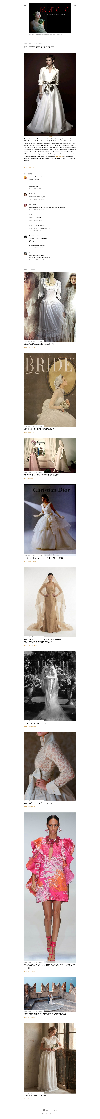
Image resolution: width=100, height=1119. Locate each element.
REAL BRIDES (57, 35)
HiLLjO (31, 204)
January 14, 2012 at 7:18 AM (36, 259)
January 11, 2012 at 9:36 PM (36, 230)
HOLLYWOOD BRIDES (35, 723)
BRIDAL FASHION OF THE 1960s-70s (41, 475)
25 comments (31, 971)
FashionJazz (33, 194)
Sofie (31, 215)
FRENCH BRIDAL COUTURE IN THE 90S (43, 558)
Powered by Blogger (50, 1110)
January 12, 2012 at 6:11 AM (36, 247)
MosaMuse (32, 236)
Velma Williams (34, 177)
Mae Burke (55, 1113)
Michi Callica (59, 156)
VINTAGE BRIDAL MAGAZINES (39, 429)
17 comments (31, 806)
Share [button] (25, 167)
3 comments (31, 478)
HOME (31, 35)
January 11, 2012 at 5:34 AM (36, 188)
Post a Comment (29, 264)
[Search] (75, 5)
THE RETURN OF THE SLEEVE (39, 803)
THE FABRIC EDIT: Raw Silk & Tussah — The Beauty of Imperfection (47, 641)
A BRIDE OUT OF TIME (35, 1095)
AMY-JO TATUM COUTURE (43, 35)
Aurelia (31, 253)
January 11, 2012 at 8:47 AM (36, 209)
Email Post (31, 167)
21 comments (31, 432)
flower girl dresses (35, 225)
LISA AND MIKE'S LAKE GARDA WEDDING (45, 1014)
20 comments (32, 561)
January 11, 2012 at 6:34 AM (36, 199)
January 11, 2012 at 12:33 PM (36, 220)
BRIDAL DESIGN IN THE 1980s (39, 343)
